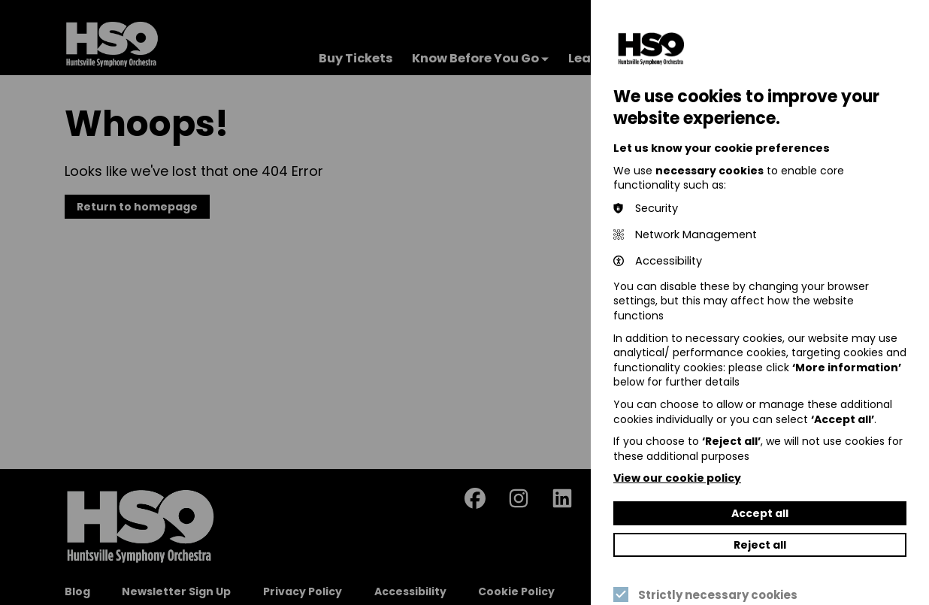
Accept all (759, 513)
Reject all (760, 544)
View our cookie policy (677, 478)
